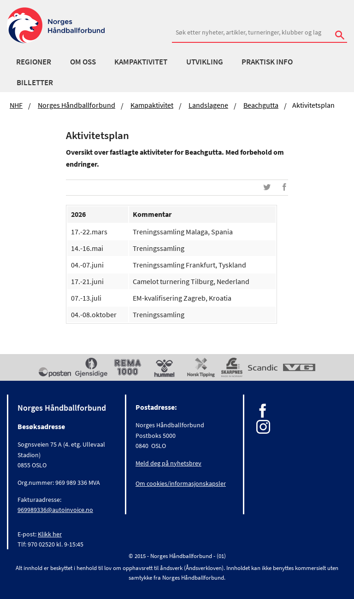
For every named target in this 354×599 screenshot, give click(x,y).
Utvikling (204, 62)
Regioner (33, 62)
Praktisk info (267, 62)
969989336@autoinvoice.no (55, 510)
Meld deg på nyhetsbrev (168, 463)
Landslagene (208, 105)
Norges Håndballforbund (76, 105)
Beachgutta (260, 105)
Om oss (83, 62)
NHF (16, 105)
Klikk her (50, 534)
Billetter (35, 82)
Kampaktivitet (140, 62)
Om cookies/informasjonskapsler (181, 483)
